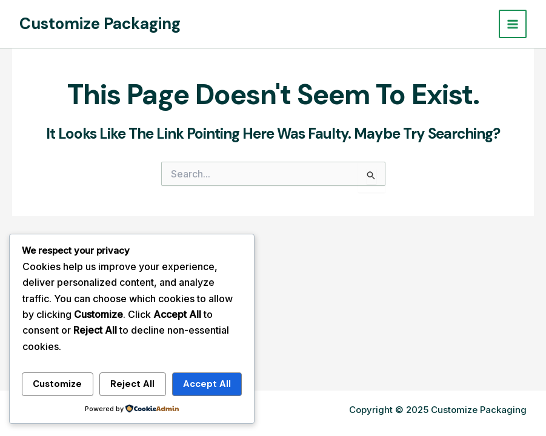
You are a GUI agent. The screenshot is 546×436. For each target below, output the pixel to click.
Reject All (132, 384)
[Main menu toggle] (513, 24)
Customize (57, 384)
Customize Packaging (100, 23)
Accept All (207, 384)
